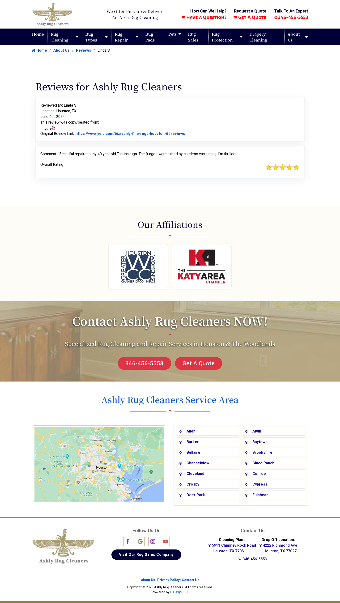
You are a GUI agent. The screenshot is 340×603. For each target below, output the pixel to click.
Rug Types (91, 37)
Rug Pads (150, 37)
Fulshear (260, 495)
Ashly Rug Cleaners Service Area (169, 399)
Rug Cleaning (59, 37)
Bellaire (193, 452)
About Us (294, 37)
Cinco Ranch (263, 463)
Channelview (198, 463)
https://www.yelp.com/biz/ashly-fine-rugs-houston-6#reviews (130, 133)
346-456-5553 (290, 17)
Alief (191, 431)
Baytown (260, 442)
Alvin (256, 431)
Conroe (259, 473)
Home (38, 34)
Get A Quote (250, 17)
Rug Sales (193, 37)
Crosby (193, 484)
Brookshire (262, 452)
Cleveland (195, 473)
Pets (172, 34)
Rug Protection (222, 37)
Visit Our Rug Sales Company (146, 554)
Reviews (83, 50)
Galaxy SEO (179, 592)
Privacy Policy (168, 580)
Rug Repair (121, 37)
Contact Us (190, 580)
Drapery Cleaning (258, 37)
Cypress (259, 484)
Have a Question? (204, 17)
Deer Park (196, 495)
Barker (193, 442)
